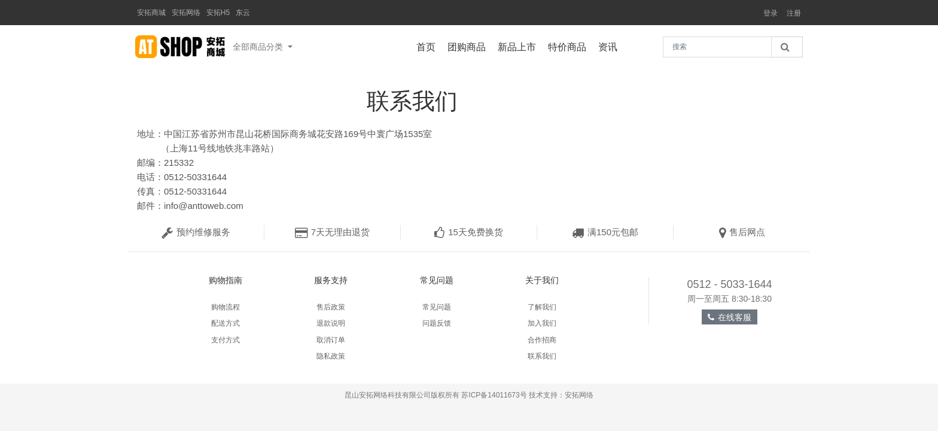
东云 (243, 12)
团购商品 (469, 45)
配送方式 (225, 323)
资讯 (610, 45)
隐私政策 (330, 356)
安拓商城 (151, 12)
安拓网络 (186, 12)
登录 (770, 13)
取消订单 (330, 340)
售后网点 (742, 232)
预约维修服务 (196, 232)
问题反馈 (436, 323)
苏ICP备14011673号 (493, 395)
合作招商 (542, 340)
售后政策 (330, 307)
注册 (794, 13)
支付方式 (225, 340)
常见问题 (436, 307)
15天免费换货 (468, 232)
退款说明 (330, 323)
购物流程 (225, 307)
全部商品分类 (259, 46)
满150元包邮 (605, 232)
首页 (428, 45)
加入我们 (542, 323)
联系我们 (542, 356)
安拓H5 (218, 12)
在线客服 (729, 317)
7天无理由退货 (332, 232)
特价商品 (570, 45)
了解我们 (542, 307)
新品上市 (520, 45)
